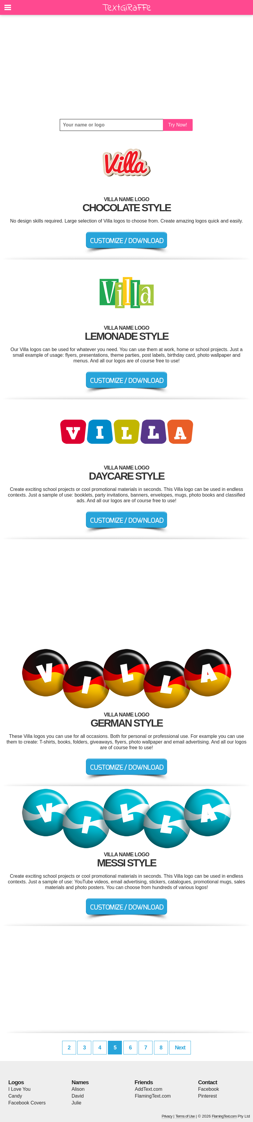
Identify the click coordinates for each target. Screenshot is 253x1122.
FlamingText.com (153, 1095)
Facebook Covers (26, 1102)
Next (180, 1048)
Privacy (167, 1116)
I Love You (19, 1089)
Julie (76, 1102)
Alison (78, 1089)
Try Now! (177, 124)
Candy (15, 1095)
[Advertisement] (126, 67)
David (78, 1095)
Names (80, 1082)
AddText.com (148, 1089)
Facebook (208, 1089)
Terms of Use (185, 1116)
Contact (207, 1082)
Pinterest (207, 1095)
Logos (16, 1082)
